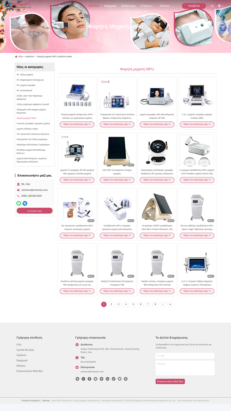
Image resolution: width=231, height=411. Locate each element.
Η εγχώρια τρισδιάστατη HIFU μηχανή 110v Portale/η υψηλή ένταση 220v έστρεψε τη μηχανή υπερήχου (197, 177)
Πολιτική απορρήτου (31, 408)
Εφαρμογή (110, 5)
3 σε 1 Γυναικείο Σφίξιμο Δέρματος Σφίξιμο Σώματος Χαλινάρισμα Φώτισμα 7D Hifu (197, 292)
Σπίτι (61, 5)
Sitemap (46, 408)
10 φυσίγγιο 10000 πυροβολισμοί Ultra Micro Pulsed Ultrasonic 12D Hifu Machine (157, 234)
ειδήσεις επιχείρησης (167, 5)
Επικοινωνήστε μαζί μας (148, 5)
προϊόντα (93, 5)
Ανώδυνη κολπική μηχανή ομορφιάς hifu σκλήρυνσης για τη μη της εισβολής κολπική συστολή (77, 292)
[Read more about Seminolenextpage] (162, 311)
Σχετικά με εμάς (76, 5)
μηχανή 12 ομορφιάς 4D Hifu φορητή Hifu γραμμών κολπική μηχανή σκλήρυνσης (77, 177)
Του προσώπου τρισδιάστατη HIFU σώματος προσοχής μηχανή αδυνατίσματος (77, 234)
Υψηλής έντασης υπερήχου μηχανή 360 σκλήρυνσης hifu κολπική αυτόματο (157, 292)
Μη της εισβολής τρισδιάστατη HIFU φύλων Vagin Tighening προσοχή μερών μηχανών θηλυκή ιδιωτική (197, 234)
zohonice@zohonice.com (34, 190)
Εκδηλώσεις (129, 5)
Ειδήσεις (20, 373)
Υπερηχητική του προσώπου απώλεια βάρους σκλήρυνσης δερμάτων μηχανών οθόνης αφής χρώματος (117, 119)
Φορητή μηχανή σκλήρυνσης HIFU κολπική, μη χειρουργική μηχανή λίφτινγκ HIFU (77, 119)
